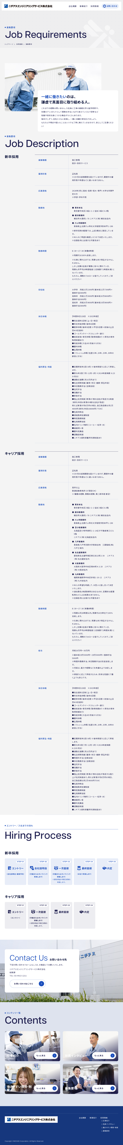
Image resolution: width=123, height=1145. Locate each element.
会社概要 (73, 6)
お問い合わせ (112, 6)
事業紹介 (84, 6)
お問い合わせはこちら (23, 983)
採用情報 (95, 6)
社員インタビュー (109, 1124)
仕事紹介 (106, 1121)
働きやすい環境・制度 (110, 1127)
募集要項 (106, 1131)
